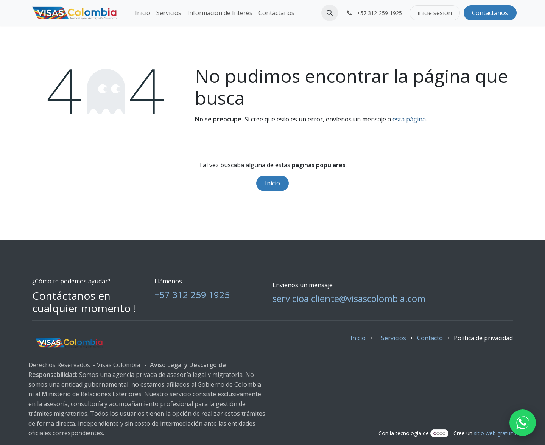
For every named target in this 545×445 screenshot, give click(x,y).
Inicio (272, 183)
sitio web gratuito (495, 433)
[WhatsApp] (522, 422)
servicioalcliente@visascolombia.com (348, 298)
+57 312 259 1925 (192, 294)
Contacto (430, 337)
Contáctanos (490, 13)
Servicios (393, 337)
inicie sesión (434, 13)
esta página (409, 119)
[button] (329, 13)
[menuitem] (142, 12)
